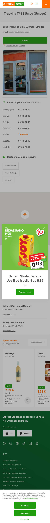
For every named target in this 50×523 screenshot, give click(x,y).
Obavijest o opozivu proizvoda (13, 481)
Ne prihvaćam (25, 513)
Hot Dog (8, 180)
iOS (8, 433)
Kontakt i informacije (10, 460)
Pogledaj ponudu (25, 292)
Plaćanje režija (10, 165)
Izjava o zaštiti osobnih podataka (14, 469)
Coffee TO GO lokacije (10, 485)
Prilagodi (25, 519)
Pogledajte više (38, 342)
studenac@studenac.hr (19, 32)
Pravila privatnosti (31, 498)
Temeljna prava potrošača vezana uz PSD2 (17, 477)
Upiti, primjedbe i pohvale (12, 465)
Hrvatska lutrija (11, 173)
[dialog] (25, 506)
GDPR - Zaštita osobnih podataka (14, 473)
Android (24, 433)
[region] (25, 218)
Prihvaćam (25, 505)
